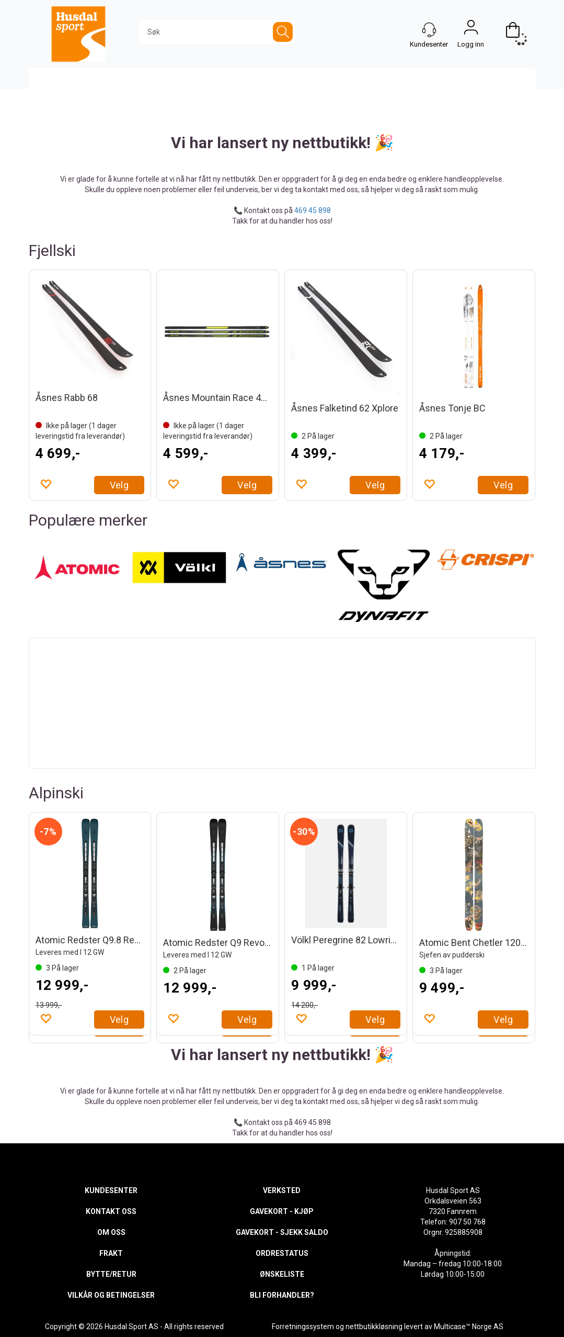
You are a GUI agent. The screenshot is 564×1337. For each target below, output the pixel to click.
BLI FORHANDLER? (282, 1295)
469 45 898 (312, 210)
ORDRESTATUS (282, 1253)
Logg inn (471, 30)
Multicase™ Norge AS (468, 1326)
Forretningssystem (303, 1326)
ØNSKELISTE (282, 1274)
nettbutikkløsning (374, 1326)
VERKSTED (282, 1190)
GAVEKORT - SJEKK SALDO (282, 1232)
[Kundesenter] (429, 30)
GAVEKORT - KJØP (282, 1211)
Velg (119, 485)
